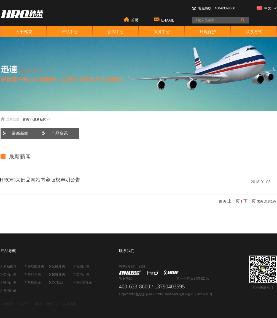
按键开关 (58, 274)
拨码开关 (83, 274)
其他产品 (10, 290)
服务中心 (162, 31)
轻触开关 (58, 266)
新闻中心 (115, 31)
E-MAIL (167, 20)
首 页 (222, 201)
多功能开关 (36, 266)
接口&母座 (84, 282)
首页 (135, 20)
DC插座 (57, 282)
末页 (260, 201)
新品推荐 (10, 266)
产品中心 (69, 31)
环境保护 (208, 31)
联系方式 (254, 31)
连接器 (37, 304)
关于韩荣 (23, 31)
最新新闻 (39, 119)
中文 (267, 8)
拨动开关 (10, 274)
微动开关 (10, 282)
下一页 (249, 201)
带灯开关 (34, 274)
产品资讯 (59, 133)
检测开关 (83, 266)
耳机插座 (34, 282)
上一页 (233, 201)
